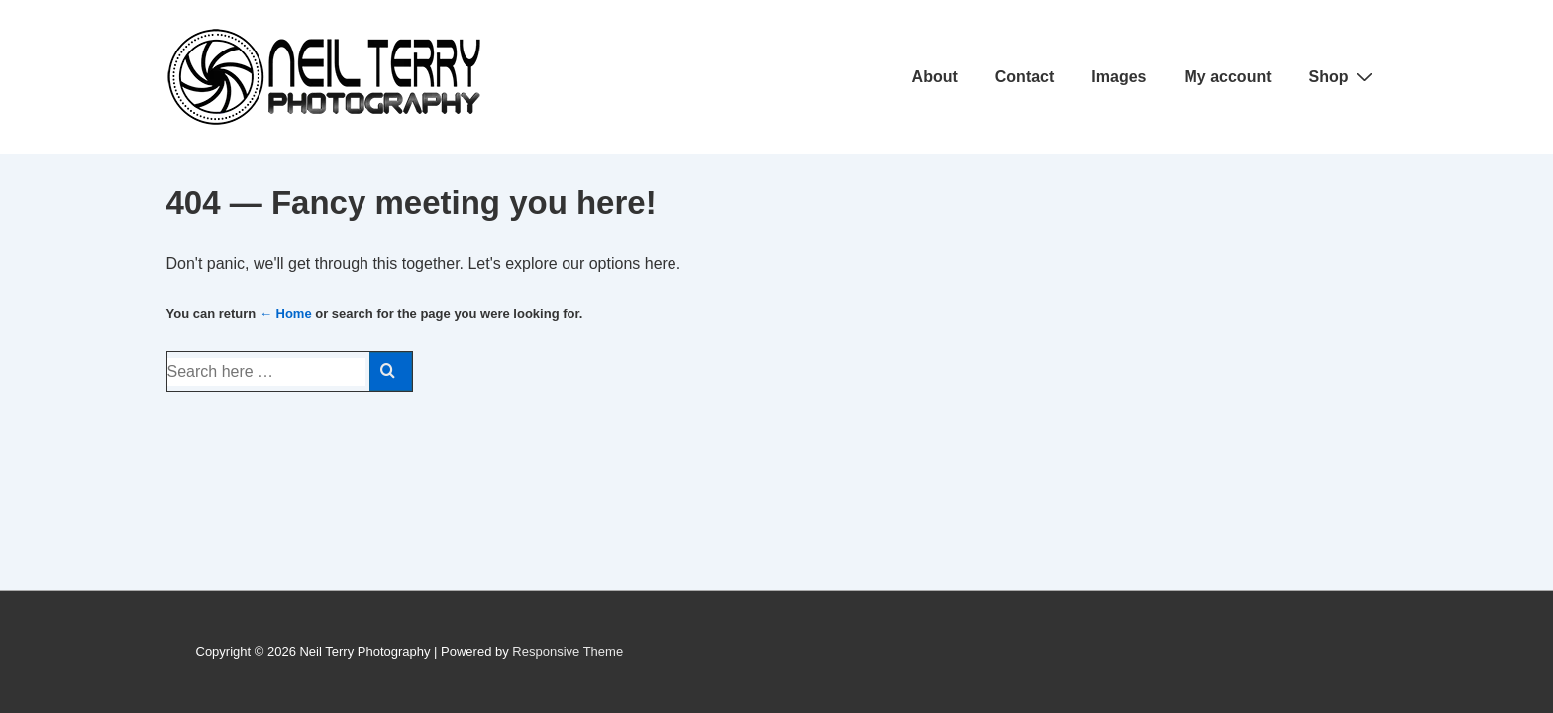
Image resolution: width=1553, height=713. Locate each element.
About (935, 76)
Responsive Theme (567, 651)
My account (1227, 76)
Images (1118, 76)
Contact (1025, 76)
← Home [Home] (285, 313)
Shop (1343, 76)
